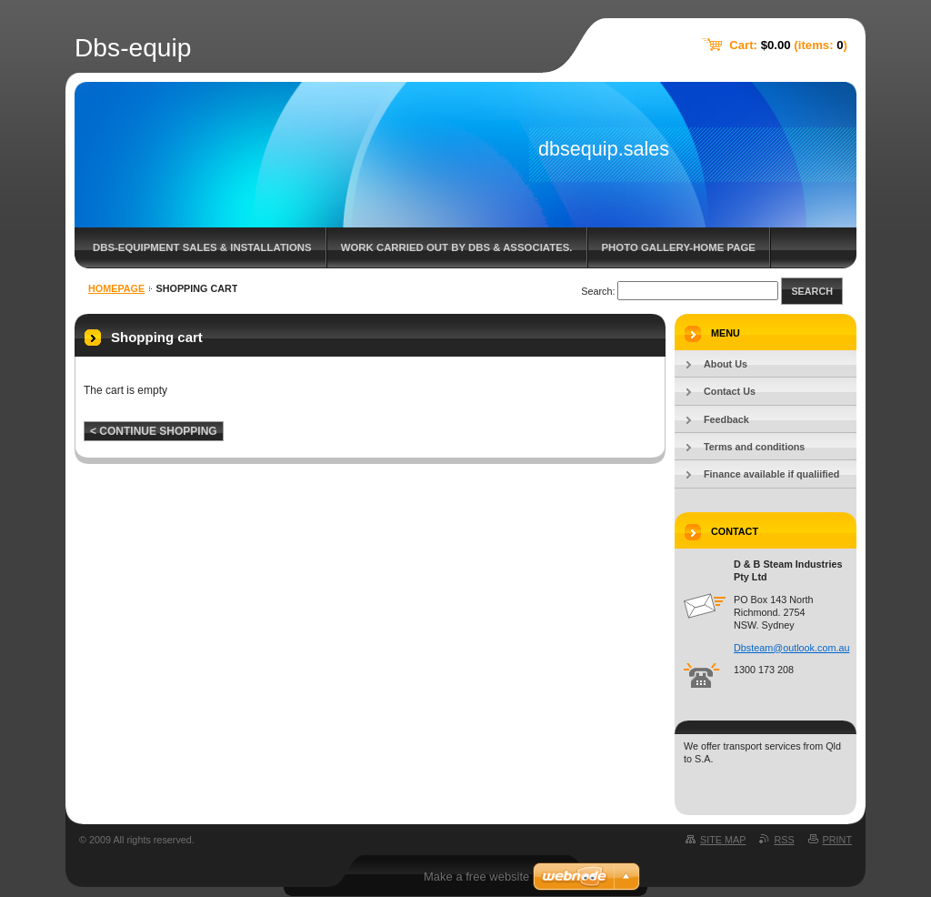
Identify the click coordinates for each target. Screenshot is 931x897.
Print (837, 839)
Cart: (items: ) (788, 45)
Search (812, 291)
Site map (723, 839)
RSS (784, 839)
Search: (598, 291)
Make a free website (476, 876)
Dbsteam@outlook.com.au (791, 647)
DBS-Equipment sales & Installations (202, 247)
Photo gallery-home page (679, 247)
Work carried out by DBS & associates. (457, 247)
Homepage (116, 288)
